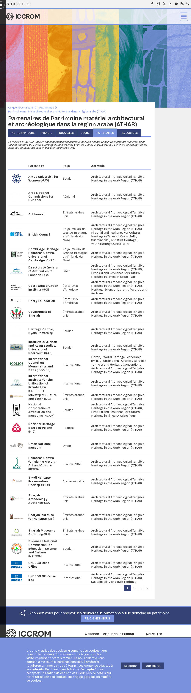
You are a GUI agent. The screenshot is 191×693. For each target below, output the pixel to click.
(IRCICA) (42, 463)
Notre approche (23, 133)
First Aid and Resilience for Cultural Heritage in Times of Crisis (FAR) (115, 234)
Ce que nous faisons (21, 107)
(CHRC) (43, 254)
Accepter (130, 666)
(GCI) (43, 287)
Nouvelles (66, 133)
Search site (186, 2)
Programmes (46, 107)
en (7, 4)
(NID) (41, 427)
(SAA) (39, 499)
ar (28, 4)
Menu (184, 17)
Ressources (129, 133)
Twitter (164, 3)
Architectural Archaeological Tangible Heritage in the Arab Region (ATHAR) (117, 178)
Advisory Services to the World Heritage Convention (118, 362)
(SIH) (41, 516)
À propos (92, 634)
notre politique (85, 677)
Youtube (176, 3)
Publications (110, 361)
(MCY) (42, 397)
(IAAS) (42, 347)
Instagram (158, 3)
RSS (182, 3)
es (18, 4)
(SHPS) (39, 481)
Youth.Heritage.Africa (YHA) (110, 244)
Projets (46, 133)
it (23, 4)
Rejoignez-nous (97, 618)
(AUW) (43, 178)
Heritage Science (103, 289)
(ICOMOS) (40, 364)
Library (122, 289)
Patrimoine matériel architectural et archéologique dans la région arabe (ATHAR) (57, 111)
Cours (85, 133)
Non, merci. (153, 666)
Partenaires (105, 133)
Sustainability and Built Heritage (114, 240)
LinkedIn (170, 3)
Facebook (152, 3)
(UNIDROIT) (40, 383)
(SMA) (41, 532)
